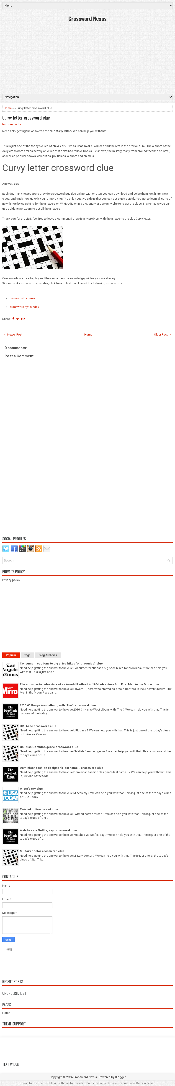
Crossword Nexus (87, 18)
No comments (11, 124)
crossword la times (22, 298)
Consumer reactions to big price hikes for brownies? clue (61, 663)
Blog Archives (48, 655)
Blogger (120, 1077)
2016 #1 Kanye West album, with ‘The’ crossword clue (58, 705)
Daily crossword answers (35, 964)
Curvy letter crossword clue (26, 117)
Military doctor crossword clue (42, 851)
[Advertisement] (87, 57)
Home (8, 108)
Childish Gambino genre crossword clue (49, 747)
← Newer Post (13, 334)
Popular (11, 655)
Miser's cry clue (31, 788)
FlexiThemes (40, 1083)
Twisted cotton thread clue (39, 809)
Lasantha (79, 1083)
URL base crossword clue (38, 726)
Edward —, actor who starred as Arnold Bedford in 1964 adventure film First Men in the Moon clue (89, 684)
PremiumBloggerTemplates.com (106, 1083)
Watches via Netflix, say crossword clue (48, 830)
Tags (27, 655)
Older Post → (162, 334)
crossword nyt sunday (24, 307)
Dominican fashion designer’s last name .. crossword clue (61, 768)
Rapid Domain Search (142, 1083)
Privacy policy (11, 580)
